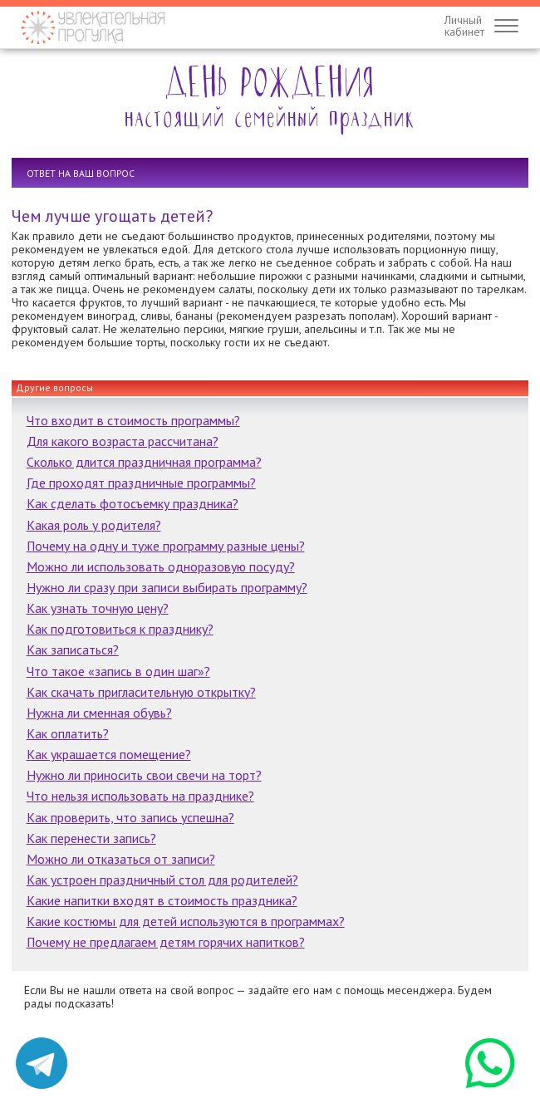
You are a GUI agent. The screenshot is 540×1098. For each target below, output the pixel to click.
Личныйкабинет (464, 25)
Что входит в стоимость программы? (133, 420)
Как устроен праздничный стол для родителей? (162, 879)
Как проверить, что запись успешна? (130, 817)
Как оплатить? (68, 733)
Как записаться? (73, 649)
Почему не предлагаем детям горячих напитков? (166, 942)
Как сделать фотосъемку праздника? (132, 503)
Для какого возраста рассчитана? (122, 441)
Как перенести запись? (91, 838)
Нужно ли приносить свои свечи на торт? (144, 775)
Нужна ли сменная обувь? (99, 712)
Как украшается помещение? (109, 754)
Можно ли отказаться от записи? (121, 858)
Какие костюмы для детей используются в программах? (186, 921)
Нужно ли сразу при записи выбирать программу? (167, 587)
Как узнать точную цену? (98, 608)
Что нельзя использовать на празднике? (140, 795)
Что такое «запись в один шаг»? (118, 671)
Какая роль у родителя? (94, 525)
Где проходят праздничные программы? (141, 482)
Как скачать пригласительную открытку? (141, 692)
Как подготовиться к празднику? (120, 628)
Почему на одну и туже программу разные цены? (166, 545)
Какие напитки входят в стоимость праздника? (162, 900)
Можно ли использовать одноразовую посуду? (161, 566)
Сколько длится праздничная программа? (144, 461)
